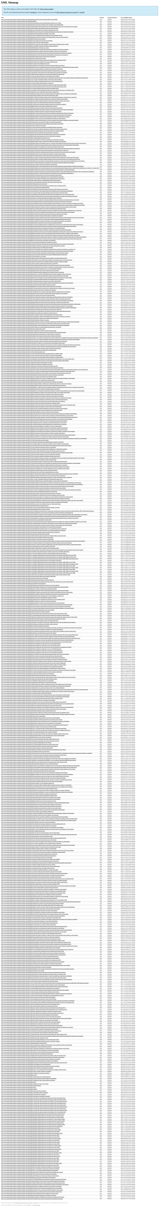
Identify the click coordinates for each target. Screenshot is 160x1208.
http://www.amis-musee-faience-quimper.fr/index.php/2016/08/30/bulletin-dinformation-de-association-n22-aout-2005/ (30, 1128)
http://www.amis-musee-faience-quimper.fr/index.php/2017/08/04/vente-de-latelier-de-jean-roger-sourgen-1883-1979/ (30, 1023)
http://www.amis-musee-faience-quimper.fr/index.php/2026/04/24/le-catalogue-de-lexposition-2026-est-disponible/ (29, 19)
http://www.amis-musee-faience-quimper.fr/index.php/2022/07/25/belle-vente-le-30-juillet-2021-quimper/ (27, 247)
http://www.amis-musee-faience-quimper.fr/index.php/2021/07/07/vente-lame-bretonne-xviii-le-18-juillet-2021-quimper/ (30, 454)
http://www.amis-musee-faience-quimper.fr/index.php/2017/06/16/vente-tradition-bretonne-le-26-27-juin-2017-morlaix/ (30, 1041)
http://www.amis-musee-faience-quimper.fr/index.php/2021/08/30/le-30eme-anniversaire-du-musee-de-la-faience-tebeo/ (30, 403)
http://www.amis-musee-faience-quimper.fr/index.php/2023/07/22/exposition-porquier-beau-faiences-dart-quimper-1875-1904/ (32, 123)
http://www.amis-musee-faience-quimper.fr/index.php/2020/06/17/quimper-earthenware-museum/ (25, 625)
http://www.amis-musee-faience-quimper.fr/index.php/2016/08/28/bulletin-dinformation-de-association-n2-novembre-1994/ (31, 1163)
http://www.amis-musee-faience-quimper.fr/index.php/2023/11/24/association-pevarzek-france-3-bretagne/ (27, 83)
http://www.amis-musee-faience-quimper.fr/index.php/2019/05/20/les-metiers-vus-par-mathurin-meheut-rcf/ (27, 783)
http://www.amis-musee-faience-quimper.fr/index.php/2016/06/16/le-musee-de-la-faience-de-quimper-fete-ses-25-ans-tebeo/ (31, 1188)
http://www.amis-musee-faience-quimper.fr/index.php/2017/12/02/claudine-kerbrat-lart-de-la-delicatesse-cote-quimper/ (30, 988)
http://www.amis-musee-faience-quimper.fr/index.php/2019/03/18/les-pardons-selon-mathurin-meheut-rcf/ (27, 811)
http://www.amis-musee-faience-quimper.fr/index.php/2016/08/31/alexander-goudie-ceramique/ (24, 1092)
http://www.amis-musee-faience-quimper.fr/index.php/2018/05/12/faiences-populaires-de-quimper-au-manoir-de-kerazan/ (31, 938)
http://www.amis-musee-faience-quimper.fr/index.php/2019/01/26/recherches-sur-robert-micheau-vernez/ (27, 836)
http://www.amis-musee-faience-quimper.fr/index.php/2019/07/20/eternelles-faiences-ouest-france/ (25, 751)
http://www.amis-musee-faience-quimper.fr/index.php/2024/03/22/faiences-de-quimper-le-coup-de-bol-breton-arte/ (29, 61)
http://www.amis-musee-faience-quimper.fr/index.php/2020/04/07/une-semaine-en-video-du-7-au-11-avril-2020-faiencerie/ (31, 648)
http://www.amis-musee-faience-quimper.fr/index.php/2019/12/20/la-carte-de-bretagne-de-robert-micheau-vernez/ (29, 678)
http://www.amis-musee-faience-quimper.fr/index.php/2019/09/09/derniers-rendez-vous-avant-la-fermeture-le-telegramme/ (31, 723)
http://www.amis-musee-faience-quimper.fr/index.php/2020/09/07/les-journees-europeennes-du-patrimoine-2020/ (29, 588)
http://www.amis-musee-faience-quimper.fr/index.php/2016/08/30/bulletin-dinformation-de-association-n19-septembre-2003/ (32, 1133)
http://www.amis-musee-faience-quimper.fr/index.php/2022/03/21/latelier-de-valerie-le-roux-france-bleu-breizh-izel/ (29, 318)
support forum (36, 1205)
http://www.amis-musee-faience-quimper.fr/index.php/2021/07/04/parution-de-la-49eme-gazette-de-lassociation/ (28, 459)
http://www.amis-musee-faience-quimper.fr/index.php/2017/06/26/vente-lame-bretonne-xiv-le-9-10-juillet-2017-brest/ (30, 1039)
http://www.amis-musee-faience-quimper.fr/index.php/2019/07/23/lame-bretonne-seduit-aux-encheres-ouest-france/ (29, 746)
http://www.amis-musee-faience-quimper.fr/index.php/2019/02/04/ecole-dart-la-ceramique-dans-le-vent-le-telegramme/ (30, 832)
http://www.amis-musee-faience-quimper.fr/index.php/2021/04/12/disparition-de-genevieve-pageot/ (25, 509)
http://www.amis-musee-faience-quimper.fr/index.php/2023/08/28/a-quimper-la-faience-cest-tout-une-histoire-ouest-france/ (31, 111)
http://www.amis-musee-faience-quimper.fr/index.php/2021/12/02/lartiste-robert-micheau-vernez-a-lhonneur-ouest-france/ (31, 348)
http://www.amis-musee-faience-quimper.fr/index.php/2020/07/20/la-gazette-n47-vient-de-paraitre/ (25, 611)
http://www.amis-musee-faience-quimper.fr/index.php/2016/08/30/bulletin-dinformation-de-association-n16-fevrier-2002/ (31, 1138)
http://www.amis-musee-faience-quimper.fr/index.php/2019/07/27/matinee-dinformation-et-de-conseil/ (26, 742)
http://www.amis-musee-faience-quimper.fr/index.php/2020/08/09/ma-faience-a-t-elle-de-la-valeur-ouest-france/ (28, 601)
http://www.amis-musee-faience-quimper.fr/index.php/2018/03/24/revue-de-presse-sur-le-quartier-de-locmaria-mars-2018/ (31, 960)
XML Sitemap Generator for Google (66, 12)
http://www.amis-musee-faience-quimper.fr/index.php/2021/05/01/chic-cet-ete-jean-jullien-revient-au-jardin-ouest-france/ (31, 503)
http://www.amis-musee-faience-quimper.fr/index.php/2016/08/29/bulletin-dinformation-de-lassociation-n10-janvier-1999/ (31, 1149)
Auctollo (81, 12)
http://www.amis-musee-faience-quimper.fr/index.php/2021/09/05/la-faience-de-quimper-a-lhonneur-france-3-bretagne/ (30, 389)
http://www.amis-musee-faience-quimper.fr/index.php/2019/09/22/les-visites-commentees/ (23, 716)
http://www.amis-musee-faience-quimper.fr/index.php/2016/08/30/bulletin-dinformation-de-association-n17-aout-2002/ (30, 1136)
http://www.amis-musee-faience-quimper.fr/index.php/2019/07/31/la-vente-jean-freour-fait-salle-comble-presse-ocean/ (30, 739)
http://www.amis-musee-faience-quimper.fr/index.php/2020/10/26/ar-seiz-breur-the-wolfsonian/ (24, 578)
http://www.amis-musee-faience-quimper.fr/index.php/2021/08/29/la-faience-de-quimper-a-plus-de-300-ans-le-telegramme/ (31, 406)
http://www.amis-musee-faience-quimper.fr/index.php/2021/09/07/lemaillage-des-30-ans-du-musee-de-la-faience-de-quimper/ (32, 381)
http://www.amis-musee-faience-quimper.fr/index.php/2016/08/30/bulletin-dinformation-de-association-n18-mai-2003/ (30, 1135)
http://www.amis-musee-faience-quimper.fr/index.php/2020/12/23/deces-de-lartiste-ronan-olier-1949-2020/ (27, 539)
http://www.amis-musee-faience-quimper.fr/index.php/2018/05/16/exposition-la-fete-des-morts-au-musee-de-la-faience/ (30, 937)
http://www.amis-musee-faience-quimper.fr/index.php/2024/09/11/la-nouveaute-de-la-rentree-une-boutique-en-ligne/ (29, 30)
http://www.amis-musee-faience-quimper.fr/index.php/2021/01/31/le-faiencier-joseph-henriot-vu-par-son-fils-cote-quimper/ (31, 526)
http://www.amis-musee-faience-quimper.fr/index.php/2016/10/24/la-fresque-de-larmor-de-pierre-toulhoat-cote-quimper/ (30, 1059)
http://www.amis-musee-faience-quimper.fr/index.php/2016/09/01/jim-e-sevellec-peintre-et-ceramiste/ (26, 1071)
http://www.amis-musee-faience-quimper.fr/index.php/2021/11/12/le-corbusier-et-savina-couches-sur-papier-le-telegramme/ (31, 355)
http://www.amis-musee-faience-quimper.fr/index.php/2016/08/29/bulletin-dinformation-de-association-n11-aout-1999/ (30, 1147)
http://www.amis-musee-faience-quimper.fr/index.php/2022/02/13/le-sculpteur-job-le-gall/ (23, 328)
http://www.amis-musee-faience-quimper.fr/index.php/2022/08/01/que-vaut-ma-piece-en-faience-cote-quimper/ (28, 240)
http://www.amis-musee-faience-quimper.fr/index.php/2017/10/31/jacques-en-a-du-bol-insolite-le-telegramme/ (28, 997)
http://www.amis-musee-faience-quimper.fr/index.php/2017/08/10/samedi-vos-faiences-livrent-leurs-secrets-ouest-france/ (31, 1021)
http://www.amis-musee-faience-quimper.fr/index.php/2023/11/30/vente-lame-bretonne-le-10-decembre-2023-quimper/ (30, 76)
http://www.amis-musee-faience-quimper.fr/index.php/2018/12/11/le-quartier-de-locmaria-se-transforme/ (26, 857)
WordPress (33, 12)
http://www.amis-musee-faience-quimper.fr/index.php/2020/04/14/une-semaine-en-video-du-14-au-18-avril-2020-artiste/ (30, 645)
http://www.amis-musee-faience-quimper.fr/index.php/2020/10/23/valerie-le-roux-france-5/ (23, 583)
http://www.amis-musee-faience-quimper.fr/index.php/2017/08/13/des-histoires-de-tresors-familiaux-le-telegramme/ (29, 1014)
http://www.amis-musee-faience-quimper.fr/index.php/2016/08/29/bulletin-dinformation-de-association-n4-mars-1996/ (30, 1159)
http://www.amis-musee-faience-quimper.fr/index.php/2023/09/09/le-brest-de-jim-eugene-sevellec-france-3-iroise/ (29, 106)
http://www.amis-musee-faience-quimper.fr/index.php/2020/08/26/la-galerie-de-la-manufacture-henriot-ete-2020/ (29, 597)
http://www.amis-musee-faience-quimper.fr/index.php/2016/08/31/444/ (18, 1082)
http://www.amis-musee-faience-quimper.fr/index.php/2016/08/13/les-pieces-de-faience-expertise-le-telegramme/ (29, 1174)
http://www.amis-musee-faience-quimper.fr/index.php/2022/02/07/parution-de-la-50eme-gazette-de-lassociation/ (28, 330)
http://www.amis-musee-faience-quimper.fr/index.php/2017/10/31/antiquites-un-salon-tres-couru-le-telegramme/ (28, 998)
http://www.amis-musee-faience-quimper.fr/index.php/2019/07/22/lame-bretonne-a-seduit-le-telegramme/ (27, 747)
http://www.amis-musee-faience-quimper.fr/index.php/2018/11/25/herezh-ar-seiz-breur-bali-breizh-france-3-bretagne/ (30, 861)
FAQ (29, 1205)
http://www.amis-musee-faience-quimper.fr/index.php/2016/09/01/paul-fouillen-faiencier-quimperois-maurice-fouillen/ (30, 1066)
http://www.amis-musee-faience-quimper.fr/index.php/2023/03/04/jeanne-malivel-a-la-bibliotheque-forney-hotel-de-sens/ (31, 180)
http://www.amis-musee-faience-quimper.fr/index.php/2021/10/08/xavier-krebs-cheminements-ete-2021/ (26, 362)
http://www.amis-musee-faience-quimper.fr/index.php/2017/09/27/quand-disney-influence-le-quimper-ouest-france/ (29, 1006)
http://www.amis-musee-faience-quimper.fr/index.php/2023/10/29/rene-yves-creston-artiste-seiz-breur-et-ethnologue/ (30, 91)
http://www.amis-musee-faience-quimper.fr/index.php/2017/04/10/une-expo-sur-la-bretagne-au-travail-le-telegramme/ (30, 1052)
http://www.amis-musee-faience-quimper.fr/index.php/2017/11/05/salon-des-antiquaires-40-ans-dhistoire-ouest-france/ (30, 991)
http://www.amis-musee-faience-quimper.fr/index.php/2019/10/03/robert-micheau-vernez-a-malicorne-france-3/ (28, 710)
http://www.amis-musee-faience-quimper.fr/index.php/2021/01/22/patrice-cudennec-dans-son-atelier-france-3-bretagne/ (30, 532)
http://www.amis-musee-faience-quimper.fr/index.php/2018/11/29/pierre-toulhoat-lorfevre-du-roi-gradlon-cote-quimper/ (30, 859)
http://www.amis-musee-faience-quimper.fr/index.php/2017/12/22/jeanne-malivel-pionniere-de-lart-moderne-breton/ (29, 981)
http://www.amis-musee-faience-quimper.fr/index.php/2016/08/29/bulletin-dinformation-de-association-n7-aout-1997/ (30, 1154)
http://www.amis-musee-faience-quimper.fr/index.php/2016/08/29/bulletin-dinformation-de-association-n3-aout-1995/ (30, 1161)
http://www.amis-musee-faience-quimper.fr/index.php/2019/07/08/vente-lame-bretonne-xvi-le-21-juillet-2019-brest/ (29, 763)
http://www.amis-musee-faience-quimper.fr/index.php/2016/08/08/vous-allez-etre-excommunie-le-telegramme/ (28, 1177)
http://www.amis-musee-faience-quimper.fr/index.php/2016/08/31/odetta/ (19, 1089)
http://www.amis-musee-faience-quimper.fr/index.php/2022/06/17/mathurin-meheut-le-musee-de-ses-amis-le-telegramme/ (31, 281)
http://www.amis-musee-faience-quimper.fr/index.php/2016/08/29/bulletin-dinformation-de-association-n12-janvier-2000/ (31, 1145)
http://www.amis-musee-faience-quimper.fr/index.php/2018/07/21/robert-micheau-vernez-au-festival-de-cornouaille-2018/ (31, 917)
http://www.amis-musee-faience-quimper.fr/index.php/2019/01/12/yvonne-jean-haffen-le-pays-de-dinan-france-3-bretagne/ (31, 843)
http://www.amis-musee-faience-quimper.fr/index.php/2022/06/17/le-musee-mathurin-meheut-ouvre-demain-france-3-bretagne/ (32, 279)
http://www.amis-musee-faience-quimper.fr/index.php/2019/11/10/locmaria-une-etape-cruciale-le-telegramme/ (28, 700)
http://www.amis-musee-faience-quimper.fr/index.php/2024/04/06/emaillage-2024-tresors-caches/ (25, 47)
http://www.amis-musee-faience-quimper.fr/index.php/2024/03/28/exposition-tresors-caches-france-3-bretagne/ (28, 56)
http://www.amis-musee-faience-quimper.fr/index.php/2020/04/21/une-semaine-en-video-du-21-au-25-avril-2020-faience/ (31, 643)
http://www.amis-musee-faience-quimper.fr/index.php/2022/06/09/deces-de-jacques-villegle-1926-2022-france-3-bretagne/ (31, 286)
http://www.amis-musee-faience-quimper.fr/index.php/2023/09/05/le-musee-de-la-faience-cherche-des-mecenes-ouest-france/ (32, 107)
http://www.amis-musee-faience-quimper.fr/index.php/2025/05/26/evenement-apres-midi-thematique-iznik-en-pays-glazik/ (31, 23)
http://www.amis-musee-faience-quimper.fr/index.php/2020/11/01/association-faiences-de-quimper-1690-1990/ (28, 576)
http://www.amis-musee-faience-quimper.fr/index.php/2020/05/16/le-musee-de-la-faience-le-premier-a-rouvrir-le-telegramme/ (32, 629)
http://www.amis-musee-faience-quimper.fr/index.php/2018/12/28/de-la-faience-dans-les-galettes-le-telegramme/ (28, 848)
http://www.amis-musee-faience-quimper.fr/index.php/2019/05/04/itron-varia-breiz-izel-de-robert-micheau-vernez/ (29, 788)
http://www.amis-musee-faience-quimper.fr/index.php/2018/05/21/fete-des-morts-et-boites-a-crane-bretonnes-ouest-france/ (31, 933)
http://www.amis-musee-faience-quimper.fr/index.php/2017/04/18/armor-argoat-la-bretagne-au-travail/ (26, 1046)
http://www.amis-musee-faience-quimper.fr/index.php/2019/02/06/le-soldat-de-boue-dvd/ (23, 831)
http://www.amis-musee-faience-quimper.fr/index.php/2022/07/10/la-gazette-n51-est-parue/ (23, 256)
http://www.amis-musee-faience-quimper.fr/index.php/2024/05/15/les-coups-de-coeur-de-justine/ (25, 42)
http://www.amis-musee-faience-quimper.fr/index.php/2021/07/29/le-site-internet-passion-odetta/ (25, 440)
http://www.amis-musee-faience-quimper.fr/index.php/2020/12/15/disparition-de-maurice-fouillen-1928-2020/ (28, 546)
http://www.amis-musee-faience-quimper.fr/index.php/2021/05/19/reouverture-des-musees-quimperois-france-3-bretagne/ (31, 493)
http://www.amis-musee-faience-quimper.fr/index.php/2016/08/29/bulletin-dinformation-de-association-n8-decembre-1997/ (31, 1152)
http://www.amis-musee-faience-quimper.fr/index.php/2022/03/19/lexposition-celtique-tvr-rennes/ (25, 320)
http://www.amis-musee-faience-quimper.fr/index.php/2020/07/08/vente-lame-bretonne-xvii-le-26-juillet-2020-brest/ (29, 620)
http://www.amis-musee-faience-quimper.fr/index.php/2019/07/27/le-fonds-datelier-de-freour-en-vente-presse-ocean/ (29, 744)
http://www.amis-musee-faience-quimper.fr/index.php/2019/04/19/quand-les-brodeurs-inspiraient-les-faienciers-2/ (29, 793)
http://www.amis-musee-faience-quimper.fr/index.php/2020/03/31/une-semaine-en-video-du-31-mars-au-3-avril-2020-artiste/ (31, 650)
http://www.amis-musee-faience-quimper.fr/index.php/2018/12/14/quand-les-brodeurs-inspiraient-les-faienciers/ (28, 855)
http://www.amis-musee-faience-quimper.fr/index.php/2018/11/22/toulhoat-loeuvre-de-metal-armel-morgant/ (27, 868)
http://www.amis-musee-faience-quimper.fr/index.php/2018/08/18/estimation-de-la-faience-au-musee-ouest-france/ (29, 910)
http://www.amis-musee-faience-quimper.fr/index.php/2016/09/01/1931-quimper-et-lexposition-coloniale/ (27, 1067)
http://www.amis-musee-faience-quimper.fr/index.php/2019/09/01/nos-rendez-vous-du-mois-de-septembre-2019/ (28, 726)
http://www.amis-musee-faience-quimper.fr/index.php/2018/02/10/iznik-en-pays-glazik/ (22, 970)
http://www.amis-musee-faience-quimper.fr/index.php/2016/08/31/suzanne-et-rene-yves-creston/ (24, 1083)
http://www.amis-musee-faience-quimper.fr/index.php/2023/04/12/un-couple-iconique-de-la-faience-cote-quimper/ (29, 164)
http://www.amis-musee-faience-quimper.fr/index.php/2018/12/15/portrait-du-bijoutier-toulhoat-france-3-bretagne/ (29, 854)
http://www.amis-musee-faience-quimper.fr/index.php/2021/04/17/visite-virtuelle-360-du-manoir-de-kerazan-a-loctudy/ (30, 507)
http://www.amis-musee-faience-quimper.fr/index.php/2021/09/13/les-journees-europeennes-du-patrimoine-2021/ (29, 376)
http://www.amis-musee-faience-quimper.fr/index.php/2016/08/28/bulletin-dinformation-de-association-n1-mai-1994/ (30, 1165)
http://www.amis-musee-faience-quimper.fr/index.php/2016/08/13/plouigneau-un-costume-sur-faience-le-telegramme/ (30, 1175)
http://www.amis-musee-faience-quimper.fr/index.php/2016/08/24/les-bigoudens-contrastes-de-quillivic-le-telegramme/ (30, 1166)
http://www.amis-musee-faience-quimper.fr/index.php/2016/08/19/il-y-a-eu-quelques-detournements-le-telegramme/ (29, 1170)
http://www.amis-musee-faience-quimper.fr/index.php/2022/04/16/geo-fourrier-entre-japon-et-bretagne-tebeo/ (28, 295)
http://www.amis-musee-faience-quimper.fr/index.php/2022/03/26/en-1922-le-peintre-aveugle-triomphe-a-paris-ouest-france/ (31, 314)
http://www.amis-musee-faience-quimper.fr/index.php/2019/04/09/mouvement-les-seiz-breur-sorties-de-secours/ (28, 800)
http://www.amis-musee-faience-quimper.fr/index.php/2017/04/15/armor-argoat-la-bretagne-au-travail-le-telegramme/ (30, 1050)
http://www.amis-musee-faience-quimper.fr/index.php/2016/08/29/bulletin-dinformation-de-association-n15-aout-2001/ (30, 1140)
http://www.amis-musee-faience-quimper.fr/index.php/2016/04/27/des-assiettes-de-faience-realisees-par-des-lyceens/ (29, 1193)
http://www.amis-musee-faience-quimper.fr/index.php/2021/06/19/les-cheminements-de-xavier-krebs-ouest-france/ (29, 470)
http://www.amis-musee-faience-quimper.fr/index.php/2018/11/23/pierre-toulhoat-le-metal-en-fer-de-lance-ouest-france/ (30, 866)
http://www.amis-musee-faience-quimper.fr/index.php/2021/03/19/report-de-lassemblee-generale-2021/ (26, 519)
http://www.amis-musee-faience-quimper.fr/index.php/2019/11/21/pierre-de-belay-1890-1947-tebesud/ (26, 693)
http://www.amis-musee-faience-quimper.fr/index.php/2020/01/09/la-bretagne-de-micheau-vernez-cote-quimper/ (28, 675)
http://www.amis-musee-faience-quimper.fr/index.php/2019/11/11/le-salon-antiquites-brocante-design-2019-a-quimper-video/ (32, 698)
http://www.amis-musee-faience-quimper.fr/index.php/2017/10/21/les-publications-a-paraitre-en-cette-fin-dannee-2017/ (30, 1004)
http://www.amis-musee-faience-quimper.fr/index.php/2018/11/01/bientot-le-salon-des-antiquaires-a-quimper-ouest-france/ (31, 876)
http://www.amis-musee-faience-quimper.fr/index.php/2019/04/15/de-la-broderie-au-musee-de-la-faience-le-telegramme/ (30, 799)
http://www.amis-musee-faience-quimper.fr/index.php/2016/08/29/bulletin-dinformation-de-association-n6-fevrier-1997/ (30, 1156)
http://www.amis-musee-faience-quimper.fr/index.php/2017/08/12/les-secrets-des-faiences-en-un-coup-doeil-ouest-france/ (31, 1016)
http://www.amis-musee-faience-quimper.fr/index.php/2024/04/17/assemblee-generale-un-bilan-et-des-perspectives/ (29, 46)
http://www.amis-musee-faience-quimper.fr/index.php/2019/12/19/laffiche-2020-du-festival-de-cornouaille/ (27, 680)
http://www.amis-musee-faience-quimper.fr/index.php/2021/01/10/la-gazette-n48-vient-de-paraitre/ (25, 533)
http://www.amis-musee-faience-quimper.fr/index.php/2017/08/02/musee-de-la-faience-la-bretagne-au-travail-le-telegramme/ (31, 1025)
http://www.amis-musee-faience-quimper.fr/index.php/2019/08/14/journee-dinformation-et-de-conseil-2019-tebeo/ (29, 732)
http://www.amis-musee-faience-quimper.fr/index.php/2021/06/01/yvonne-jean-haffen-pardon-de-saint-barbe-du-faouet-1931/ (32, 479)
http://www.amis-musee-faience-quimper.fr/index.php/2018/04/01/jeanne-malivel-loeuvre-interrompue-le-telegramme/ (30, 958)
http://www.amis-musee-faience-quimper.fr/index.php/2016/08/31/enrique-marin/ (21, 1085)
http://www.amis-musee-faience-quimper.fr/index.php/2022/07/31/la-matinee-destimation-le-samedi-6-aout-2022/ (29, 242)
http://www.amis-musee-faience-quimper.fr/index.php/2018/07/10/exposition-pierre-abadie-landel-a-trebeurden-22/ (29, 922)
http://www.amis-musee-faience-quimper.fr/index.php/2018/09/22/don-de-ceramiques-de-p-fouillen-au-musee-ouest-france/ (31, 894)
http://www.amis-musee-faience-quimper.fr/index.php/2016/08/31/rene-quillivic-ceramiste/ (23, 1094)
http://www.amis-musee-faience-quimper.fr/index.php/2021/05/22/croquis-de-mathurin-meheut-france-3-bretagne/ (29, 491)
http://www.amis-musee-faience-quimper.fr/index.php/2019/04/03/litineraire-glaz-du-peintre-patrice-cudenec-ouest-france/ (31, 804)
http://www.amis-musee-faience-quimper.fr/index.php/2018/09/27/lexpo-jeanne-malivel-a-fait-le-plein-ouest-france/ (29, 887)
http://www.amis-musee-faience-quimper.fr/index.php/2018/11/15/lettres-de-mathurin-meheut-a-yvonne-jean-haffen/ (29, 869)
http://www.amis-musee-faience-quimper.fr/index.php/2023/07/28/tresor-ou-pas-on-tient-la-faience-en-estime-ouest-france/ (31, 122)
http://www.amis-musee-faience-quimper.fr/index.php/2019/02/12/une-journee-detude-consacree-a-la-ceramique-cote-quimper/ (32, 827)
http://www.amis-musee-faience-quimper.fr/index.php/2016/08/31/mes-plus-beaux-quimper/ (23, 1090)
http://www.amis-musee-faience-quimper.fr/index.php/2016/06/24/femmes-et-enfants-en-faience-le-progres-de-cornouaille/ (31, 1186)
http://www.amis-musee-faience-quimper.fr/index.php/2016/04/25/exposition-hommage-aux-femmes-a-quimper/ (28, 1195)
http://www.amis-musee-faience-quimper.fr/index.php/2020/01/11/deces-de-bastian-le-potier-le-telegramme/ (27, 673)
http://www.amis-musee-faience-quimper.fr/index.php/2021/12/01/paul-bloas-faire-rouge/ (23, 351)
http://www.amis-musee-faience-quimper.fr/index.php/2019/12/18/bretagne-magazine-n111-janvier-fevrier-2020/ (28, 682)
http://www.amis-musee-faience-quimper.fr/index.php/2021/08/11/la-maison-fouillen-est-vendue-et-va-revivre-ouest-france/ (31, 426)
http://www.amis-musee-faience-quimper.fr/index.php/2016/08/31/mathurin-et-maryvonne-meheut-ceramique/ (28, 1080)
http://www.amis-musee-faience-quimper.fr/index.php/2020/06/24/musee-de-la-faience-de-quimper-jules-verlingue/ (29, 624)
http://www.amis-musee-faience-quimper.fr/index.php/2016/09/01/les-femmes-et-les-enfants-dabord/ (26, 1064)
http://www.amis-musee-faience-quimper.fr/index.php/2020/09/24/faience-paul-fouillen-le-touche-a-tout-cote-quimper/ (30, 585)
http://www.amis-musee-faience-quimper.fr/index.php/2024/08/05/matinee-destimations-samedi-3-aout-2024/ (28, 33)
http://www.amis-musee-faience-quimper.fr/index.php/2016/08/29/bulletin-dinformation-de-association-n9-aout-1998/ (30, 1151)
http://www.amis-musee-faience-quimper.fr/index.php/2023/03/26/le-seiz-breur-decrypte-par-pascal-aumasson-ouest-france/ (31, 175)
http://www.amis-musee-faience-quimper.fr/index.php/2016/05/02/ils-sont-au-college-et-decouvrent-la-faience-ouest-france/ (31, 1191)
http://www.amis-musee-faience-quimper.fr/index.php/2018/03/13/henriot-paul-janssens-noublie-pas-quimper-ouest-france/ (31, 963)
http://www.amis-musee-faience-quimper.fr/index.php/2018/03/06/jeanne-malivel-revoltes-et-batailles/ (26, 967)
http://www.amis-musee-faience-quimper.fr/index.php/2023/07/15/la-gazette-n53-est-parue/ (23, 125)
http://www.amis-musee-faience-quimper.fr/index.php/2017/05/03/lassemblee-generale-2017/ (24, 1043)
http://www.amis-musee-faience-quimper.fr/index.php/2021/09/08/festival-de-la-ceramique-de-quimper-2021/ (28, 380)
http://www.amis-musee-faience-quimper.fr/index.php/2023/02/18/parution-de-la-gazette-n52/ (24, 183)
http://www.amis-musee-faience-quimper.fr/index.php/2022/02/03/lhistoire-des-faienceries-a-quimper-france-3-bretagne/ (30, 334)
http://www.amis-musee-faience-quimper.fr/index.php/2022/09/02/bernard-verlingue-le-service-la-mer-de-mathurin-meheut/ (31, 222)
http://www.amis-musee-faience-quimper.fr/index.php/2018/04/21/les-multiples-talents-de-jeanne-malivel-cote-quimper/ (30, 947)
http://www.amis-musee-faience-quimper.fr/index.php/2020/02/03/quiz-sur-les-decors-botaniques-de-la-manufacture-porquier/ (32, 666)
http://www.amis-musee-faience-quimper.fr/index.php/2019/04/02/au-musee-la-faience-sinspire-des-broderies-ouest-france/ (31, 806)
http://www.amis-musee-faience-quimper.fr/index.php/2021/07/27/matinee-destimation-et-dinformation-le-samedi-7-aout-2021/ (32, 442)
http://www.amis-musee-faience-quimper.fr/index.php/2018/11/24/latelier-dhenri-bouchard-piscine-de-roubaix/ (28, 864)
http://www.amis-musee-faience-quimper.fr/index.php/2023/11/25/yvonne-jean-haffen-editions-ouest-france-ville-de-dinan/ (31, 79)
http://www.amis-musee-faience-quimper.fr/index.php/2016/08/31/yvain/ (19, 1075)
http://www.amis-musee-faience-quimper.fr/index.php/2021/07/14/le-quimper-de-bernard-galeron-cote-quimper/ (28, 447)
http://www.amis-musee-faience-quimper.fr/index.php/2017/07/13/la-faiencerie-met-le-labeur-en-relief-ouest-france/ (29, 1032)
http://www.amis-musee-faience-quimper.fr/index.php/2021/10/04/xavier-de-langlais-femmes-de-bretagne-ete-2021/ (29, 366)
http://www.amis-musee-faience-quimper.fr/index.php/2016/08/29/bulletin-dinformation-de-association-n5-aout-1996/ (30, 1158)
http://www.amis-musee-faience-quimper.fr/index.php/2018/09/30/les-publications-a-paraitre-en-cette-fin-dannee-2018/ (30, 884)
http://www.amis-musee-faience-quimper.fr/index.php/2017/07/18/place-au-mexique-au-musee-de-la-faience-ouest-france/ (31, 1030)
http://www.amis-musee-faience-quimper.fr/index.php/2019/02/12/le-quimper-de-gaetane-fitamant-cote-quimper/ (29, 825)
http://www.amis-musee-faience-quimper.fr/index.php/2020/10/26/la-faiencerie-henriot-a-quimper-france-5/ (27, 579)
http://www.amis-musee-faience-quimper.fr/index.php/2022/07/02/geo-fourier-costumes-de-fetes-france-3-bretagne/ (29, 263)
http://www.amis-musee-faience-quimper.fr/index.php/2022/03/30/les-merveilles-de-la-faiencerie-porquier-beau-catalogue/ (31, 309)
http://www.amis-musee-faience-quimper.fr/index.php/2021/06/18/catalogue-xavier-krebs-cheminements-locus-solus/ (30, 472)
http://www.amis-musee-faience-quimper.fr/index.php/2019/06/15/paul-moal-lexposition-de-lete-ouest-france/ (28, 770)
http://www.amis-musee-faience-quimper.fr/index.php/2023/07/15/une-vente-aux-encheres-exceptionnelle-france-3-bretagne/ (31, 127)
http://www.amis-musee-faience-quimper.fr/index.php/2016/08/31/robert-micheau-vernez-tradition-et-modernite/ (28, 1078)
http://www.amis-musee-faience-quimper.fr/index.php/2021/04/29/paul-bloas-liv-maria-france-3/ (25, 505)
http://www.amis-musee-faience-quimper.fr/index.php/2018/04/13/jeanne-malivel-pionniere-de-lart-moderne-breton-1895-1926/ (32, 951)
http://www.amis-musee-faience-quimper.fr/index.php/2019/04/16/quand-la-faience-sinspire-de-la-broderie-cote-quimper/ (31, 797)
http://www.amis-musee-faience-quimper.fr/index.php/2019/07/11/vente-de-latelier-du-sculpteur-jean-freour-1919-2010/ (30, 756)
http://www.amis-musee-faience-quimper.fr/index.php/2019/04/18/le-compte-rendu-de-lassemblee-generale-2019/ (29, 795)
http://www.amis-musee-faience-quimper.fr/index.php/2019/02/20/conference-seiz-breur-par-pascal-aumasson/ (28, 822)
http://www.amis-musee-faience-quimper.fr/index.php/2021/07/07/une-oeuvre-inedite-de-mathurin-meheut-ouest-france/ (30, 456)
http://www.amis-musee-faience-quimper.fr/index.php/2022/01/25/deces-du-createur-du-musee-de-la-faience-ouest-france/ (31, 335)
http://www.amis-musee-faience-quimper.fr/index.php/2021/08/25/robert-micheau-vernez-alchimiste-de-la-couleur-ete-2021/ (31, 410)
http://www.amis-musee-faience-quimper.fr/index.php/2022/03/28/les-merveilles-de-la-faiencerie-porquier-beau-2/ (29, 312)
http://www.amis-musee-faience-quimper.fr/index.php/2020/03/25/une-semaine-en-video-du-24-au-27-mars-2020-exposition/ (32, 652)
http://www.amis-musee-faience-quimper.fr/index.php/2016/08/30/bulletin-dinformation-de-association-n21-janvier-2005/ (31, 1129)
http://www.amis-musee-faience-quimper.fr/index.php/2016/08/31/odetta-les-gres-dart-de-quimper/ (25, 1073)
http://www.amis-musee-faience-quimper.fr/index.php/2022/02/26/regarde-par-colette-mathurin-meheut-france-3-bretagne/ (31, 327)
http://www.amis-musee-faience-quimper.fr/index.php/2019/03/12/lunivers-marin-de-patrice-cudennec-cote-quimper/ (30, 815)
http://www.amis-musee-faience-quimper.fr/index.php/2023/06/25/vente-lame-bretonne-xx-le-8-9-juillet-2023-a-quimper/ (31, 136)
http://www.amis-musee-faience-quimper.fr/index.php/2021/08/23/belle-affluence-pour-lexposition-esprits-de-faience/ (30, 412)
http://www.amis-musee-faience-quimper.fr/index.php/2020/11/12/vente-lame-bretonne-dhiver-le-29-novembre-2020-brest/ (31, 560)
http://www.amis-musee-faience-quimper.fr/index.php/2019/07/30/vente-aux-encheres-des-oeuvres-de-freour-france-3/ (30, 740)
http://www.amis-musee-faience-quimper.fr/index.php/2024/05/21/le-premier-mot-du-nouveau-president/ (27, 40)
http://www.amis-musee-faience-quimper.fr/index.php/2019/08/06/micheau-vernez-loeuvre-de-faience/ (26, 737)
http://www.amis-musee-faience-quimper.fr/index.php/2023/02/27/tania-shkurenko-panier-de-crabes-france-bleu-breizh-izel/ (31, 182)
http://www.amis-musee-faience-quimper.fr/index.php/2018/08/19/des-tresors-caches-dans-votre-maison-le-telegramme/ (30, 908)
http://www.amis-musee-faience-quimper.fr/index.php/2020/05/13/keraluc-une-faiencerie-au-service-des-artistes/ (28, 633)
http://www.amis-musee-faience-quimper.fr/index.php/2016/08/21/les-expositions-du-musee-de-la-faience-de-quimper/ (30, 1168)
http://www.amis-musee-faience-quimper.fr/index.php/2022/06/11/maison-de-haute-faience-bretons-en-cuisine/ (28, 284)
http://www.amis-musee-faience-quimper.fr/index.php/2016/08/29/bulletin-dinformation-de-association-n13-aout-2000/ (30, 1143)
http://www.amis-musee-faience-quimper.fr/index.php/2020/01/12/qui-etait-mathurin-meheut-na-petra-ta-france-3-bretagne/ (31, 671)
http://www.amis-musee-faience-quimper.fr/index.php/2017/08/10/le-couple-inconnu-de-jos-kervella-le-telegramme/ (29, 1020)
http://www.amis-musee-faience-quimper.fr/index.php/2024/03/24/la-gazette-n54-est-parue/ (23, 58)
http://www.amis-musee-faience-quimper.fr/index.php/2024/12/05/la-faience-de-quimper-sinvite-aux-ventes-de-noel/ (29, 28)
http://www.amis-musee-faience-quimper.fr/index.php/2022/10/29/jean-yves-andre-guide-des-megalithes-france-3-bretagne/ (31, 198)
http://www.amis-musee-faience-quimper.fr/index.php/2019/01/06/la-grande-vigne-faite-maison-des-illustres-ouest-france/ (31, 846)
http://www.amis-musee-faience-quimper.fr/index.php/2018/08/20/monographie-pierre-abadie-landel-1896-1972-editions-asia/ (32, 905)
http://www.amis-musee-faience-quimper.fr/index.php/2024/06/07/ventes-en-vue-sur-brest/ (23, 38)
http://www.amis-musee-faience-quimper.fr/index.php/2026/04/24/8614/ (19, 21)
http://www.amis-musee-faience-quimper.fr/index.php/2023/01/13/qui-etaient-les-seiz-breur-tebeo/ (25, 187)
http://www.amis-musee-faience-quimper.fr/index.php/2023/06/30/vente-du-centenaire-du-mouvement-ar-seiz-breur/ (29, 132)
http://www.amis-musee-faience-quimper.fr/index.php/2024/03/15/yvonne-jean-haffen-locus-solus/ (25, 63)
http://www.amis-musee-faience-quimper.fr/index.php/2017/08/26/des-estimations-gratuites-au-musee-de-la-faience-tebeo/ (31, 1011)
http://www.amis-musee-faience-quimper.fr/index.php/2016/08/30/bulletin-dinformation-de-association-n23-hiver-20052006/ (31, 1126)
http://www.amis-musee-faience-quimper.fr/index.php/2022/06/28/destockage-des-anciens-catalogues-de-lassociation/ (30, 270)
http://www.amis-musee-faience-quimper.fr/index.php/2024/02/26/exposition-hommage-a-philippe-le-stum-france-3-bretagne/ (32, 69)
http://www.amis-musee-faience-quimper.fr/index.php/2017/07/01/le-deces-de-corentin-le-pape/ (24, 1037)
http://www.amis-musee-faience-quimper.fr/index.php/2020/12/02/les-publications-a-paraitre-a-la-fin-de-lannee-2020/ (30, 548)
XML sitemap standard (46, 9)
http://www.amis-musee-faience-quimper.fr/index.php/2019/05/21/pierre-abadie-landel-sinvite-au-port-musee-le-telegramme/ (32, 781)
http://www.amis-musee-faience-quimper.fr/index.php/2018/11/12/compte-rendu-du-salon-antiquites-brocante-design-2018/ (31, 871)
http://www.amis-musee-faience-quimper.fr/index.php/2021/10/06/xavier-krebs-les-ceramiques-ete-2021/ (27, 364)
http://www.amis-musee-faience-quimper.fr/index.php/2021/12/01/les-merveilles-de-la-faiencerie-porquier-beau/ (28, 350)
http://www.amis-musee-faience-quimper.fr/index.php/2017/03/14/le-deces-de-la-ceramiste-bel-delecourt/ (27, 1053)
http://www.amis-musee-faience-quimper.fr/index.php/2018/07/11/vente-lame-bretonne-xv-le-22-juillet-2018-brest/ (29, 921)
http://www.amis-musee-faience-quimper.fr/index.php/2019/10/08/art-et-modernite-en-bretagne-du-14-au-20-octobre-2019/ (31, 705)
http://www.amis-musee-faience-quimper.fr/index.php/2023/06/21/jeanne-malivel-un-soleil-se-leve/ (25, 137)
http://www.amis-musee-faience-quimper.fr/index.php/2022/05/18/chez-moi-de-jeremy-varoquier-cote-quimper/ (28, 290)
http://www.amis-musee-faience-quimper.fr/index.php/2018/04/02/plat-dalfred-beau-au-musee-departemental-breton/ (29, 956)
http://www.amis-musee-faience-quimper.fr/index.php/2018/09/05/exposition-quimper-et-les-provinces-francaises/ (29, 898)
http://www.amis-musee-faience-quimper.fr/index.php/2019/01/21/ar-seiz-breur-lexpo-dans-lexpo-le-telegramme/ (29, 839)
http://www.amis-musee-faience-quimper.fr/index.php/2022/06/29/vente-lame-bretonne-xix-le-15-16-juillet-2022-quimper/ (31, 268)
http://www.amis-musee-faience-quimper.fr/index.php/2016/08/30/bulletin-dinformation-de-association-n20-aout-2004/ (30, 1131)
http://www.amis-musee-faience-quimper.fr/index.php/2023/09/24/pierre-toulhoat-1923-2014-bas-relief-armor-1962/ (29, 95)
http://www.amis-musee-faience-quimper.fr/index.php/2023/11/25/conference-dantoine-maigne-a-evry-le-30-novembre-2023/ (32, 81)
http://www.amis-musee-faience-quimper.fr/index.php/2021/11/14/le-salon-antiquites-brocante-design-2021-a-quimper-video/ (32, 353)
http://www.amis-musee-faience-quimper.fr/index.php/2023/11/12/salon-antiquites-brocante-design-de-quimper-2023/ (30, 88)
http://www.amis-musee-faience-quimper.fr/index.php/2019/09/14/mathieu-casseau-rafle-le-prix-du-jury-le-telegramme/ (30, 717)
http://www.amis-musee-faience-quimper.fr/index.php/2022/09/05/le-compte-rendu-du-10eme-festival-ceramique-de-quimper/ (32, 215)
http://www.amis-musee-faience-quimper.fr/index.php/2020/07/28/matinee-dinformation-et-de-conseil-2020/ (27, 610)
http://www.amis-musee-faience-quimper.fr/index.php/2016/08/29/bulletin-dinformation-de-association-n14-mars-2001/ (30, 1142)
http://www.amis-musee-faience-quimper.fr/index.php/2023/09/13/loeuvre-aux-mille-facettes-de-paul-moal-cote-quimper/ (31, 102)
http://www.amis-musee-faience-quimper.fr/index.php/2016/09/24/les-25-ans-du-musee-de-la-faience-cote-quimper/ (29, 1060)
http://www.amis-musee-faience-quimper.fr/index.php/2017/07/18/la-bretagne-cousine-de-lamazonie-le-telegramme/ (29, 1029)
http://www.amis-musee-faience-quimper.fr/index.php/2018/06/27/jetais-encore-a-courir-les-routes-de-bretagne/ (28, 924)
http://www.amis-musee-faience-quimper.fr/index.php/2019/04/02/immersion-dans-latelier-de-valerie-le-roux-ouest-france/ (31, 808)
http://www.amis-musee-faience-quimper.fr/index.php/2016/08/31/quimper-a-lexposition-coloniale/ (25, 1096)
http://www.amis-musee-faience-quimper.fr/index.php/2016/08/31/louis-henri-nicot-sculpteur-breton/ (26, 1076)
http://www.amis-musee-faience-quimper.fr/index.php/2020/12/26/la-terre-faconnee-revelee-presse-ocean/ (27, 537)
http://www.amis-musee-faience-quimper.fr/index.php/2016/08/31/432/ (18, 1087)
